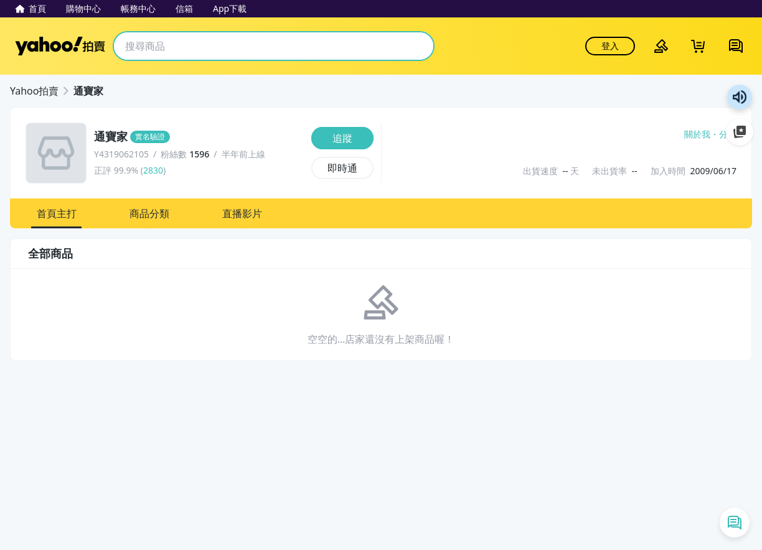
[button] (56, 213)
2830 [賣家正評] (153, 170)
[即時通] (342, 168)
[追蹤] (342, 138)
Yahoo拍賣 (60, 46)
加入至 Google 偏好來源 (739, 131)
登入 (610, 46)
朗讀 (739, 97)
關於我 (697, 134)
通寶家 (88, 91)
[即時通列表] (735, 523)
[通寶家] (199, 136)
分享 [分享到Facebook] (727, 134)
